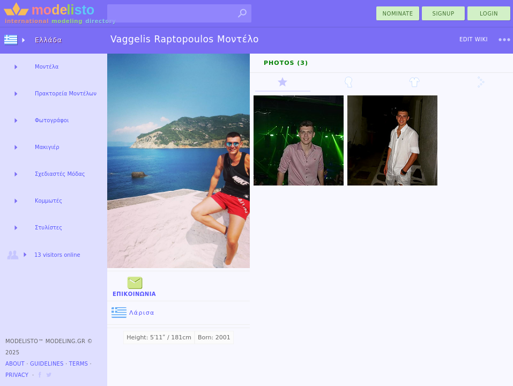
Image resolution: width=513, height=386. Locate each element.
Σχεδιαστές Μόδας (60, 174)
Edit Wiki (473, 39)
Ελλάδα (48, 40)
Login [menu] (489, 14)
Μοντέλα (46, 67)
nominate (398, 14)
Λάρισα (133, 312)
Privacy (16, 375)
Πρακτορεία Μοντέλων (65, 93)
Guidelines (47, 364)
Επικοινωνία (134, 285)
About (15, 364)
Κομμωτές (48, 201)
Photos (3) (286, 63)
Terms (78, 364)
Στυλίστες (48, 228)
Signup (444, 14)
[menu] (504, 39)
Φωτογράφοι (52, 120)
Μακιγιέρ (47, 147)
